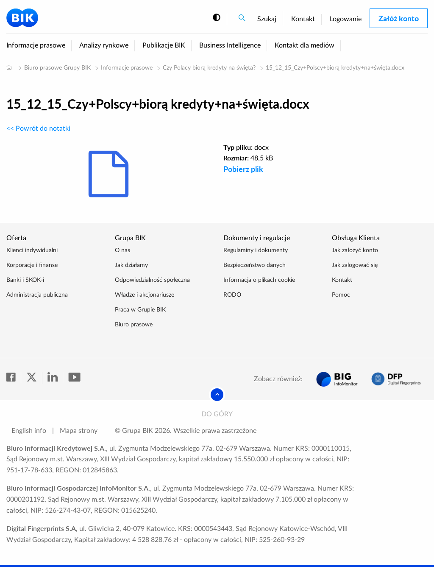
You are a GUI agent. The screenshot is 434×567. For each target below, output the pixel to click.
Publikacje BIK (163, 45)
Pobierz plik (243, 169)
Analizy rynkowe (103, 45)
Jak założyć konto (355, 250)
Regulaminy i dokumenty (255, 250)
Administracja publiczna (37, 295)
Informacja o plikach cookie (259, 280)
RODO (232, 295)
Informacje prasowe (35, 45)
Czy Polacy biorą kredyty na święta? (209, 68)
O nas (122, 250)
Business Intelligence (230, 45)
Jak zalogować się (355, 265)
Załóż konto (398, 18)
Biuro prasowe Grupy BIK (57, 68)
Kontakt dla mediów (304, 45)
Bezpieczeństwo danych (254, 265)
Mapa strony (78, 430)
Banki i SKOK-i (25, 280)
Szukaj (266, 19)
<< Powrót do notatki (38, 128)
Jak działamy (131, 265)
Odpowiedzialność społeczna (152, 280)
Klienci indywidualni (32, 250)
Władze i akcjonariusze (144, 295)
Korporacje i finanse (32, 265)
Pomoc (341, 295)
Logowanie (346, 19)
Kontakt (303, 19)
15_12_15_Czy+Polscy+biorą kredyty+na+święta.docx (335, 68)
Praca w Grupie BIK (140, 310)
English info (28, 430)
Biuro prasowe (134, 325)
